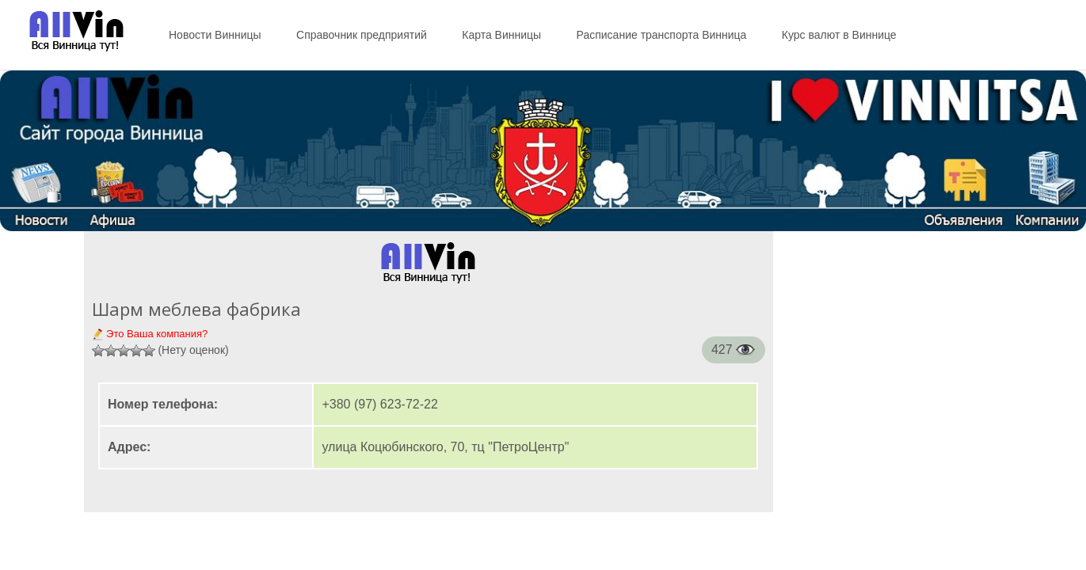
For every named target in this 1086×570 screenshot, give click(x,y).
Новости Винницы (215, 34)
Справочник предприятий (361, 34)
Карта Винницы (501, 34)
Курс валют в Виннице (839, 34)
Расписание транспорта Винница (662, 34)
